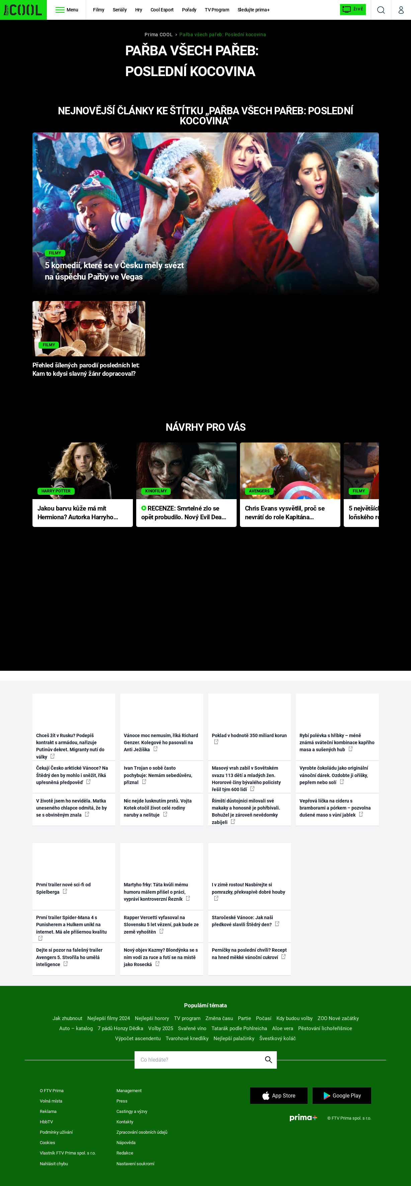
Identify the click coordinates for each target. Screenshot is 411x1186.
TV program (187, 1018)
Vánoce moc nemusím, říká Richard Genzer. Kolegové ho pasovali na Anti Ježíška (161, 743)
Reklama (48, 1111)
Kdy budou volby (294, 1018)
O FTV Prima (52, 1090)
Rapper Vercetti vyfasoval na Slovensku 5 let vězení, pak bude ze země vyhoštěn (161, 925)
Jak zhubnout (67, 1018)
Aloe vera (282, 1028)
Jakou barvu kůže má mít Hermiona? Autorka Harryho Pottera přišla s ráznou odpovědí (75, 513)
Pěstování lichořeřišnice (325, 1028)
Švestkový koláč (277, 1038)
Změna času (219, 1018)
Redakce (124, 1152)
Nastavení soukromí (135, 1163)
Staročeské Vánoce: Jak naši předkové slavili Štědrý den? (245, 921)
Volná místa (51, 1101)
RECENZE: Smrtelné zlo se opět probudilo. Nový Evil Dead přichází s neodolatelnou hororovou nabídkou (183, 513)
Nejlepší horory (152, 1018)
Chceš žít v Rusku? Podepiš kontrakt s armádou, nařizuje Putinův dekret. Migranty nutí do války (70, 746)
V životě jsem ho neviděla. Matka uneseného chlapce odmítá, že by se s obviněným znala (71, 808)
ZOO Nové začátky (338, 1018)
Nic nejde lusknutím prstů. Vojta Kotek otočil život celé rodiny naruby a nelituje (158, 808)
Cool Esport (162, 9)
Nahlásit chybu (54, 1163)
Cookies (47, 1142)
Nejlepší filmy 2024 (108, 1018)
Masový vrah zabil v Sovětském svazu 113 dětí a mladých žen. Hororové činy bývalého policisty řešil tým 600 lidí (246, 778)
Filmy (98, 9)
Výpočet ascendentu (138, 1038)
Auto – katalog (76, 1028)
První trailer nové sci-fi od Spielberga (63, 888)
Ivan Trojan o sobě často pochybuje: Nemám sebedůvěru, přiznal (158, 775)
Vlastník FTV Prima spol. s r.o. (68, 1152)
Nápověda (126, 1142)
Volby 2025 (160, 1028)
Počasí (263, 1018)
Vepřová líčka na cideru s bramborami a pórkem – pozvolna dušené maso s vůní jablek (335, 808)
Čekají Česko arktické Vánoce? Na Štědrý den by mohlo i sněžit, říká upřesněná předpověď (72, 775)
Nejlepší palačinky (234, 1038)
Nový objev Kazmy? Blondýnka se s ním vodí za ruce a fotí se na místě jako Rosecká (161, 957)
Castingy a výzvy (131, 1111)
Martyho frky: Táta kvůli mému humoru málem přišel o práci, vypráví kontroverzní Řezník (157, 892)
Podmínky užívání (56, 1132)
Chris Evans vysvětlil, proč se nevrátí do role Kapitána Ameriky (285, 513)
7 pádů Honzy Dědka (120, 1028)
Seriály (120, 9)
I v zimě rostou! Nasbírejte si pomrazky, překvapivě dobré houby (248, 891)
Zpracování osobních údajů (141, 1132)
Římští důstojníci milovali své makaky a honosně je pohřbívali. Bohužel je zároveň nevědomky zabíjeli (246, 811)
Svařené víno (192, 1028)
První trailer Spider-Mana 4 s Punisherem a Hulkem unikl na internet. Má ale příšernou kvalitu (71, 928)
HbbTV (46, 1121)
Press (122, 1101)
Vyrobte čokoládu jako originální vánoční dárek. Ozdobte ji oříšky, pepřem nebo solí (334, 775)
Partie (244, 1018)
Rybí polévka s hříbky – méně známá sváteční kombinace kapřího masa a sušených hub (337, 743)
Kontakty (124, 1121)
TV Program (217, 9)
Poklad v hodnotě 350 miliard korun (249, 738)
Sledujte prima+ (254, 9)
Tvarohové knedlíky (187, 1038)
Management (129, 1090)
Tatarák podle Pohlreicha (239, 1028)
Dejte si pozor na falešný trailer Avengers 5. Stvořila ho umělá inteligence (69, 957)
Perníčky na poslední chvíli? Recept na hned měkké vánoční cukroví (249, 953)
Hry (138, 9)
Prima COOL (159, 34)
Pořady (189, 9)
